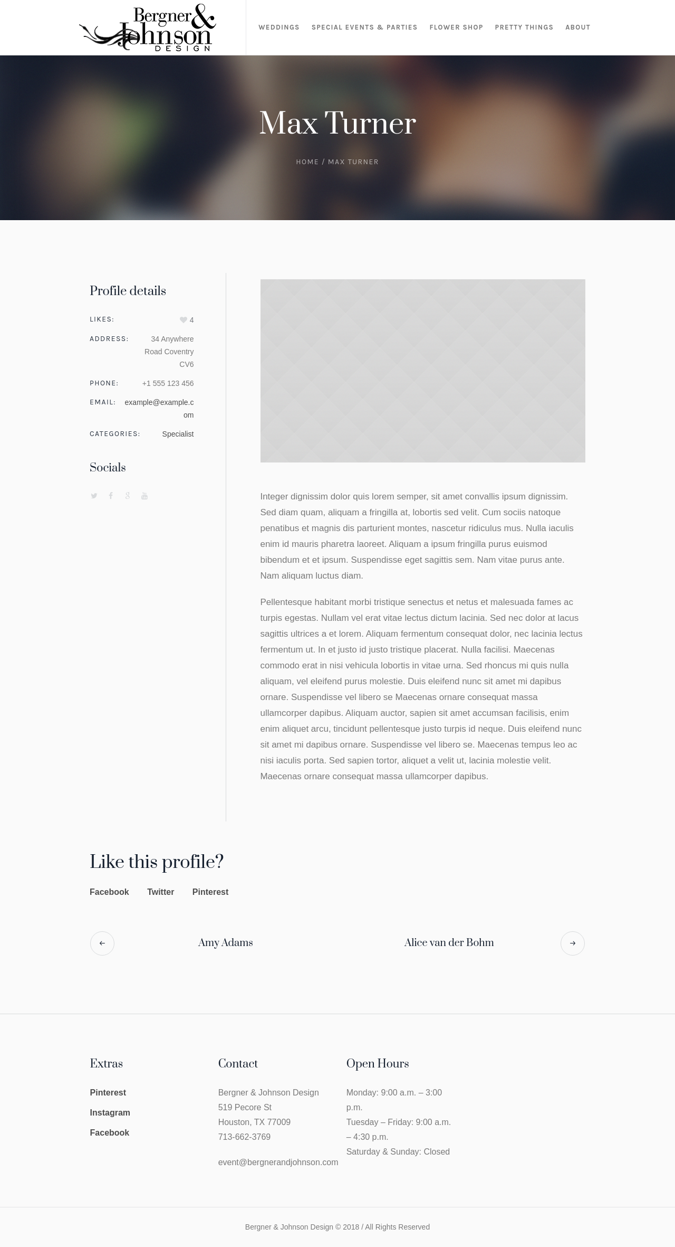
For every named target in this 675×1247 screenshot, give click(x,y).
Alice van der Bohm (449, 943)
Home (307, 161)
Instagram (110, 1112)
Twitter (160, 891)
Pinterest (210, 891)
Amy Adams (225, 943)
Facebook (109, 891)
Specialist (178, 434)
